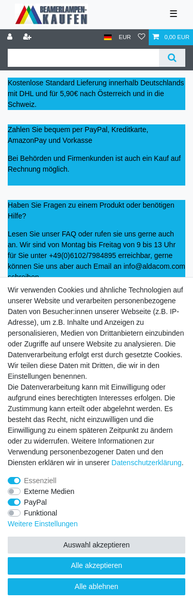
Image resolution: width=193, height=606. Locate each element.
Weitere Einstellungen (43, 524)
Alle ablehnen (96, 586)
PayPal (35, 502)
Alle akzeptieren (96, 565)
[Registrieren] (28, 37)
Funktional (41, 513)
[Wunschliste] (141, 37)
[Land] (107, 37)
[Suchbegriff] (83, 58)
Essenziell (40, 480)
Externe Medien (49, 491)
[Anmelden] (11, 37)
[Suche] (172, 58)
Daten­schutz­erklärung (147, 462)
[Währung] (125, 37)
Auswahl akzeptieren (96, 545)
